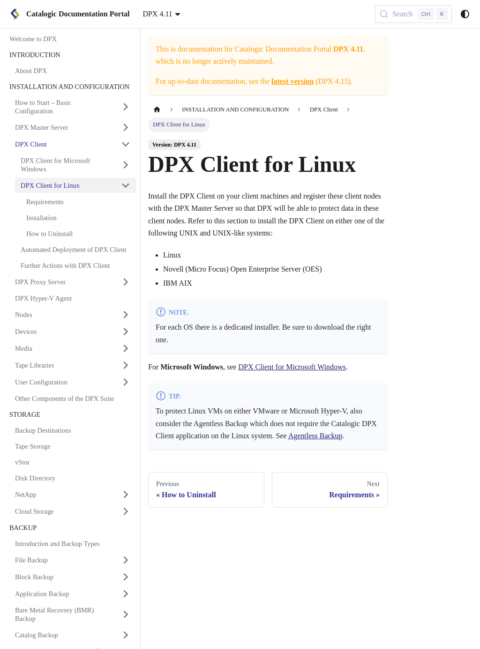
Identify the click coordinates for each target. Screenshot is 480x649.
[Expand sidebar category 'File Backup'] (125, 560)
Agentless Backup (315, 436)
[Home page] (157, 110)
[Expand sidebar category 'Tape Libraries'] (125, 365)
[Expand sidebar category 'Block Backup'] (125, 576)
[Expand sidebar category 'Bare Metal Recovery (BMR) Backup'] (125, 614)
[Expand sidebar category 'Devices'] (125, 331)
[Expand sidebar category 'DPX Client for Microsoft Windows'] (125, 165)
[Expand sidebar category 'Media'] (125, 348)
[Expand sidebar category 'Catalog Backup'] (125, 634)
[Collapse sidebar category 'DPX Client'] (125, 144)
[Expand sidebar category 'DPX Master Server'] (125, 127)
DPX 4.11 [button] (157, 14)
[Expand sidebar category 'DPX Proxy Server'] (125, 281)
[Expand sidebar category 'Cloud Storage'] (125, 511)
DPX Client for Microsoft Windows (291, 367)
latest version (292, 81)
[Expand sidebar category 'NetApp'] (125, 494)
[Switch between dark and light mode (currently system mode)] (465, 14)
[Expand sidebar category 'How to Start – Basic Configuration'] (125, 107)
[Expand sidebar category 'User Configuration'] (125, 382)
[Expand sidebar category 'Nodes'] (125, 314)
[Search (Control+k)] (413, 14)
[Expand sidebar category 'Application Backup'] (125, 593)
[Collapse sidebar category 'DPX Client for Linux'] (125, 185)
